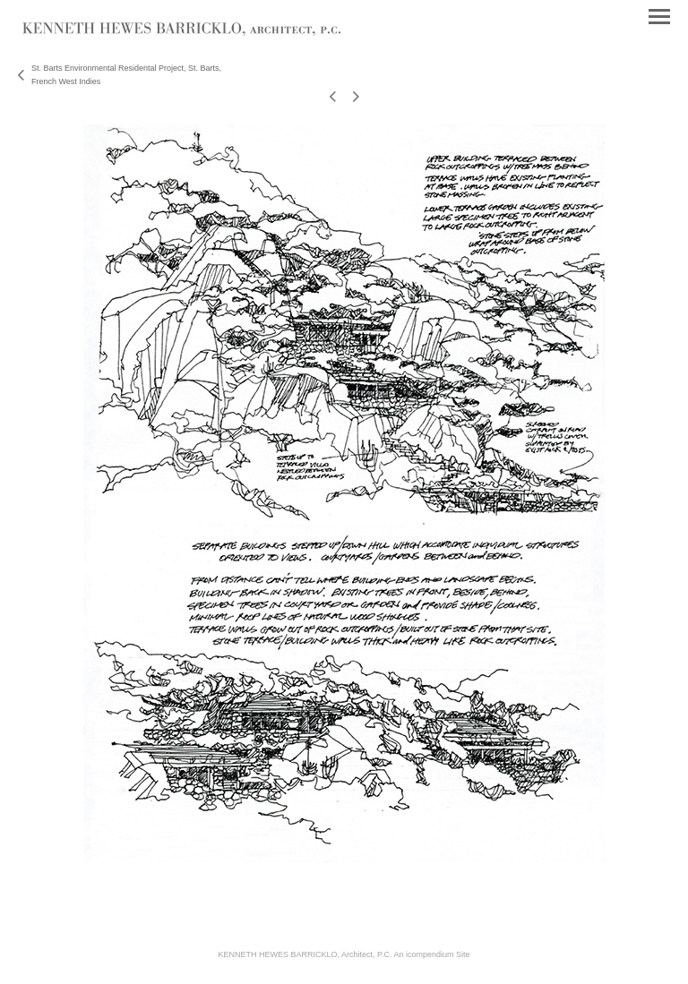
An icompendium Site (431, 954)
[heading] (181, 32)
